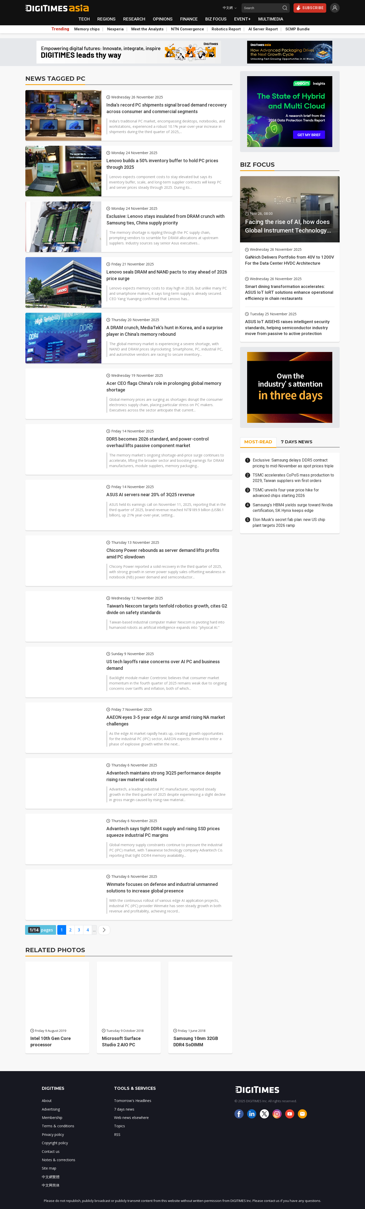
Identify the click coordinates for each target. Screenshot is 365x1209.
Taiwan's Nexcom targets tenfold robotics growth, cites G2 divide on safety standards (166, 609)
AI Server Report (263, 29)
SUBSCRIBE (310, 7)
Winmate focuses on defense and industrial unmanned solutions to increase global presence (162, 887)
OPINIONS (163, 19)
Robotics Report (226, 29)
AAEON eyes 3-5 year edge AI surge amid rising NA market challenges (165, 720)
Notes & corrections (58, 1159)
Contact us (51, 1151)
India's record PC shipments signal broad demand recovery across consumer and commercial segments (166, 108)
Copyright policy (55, 1142)
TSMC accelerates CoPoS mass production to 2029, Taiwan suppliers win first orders (293, 478)
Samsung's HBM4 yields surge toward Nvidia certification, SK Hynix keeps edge (293, 508)
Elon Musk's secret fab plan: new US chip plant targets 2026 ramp (289, 522)
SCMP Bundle (297, 29)
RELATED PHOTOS (55, 950)
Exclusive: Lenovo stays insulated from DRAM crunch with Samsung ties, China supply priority (165, 219)
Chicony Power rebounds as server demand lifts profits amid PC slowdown (162, 553)
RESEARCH (134, 19)
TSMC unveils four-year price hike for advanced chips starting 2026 (286, 493)
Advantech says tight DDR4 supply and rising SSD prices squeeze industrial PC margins (163, 832)
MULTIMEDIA (270, 19)
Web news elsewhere (131, 1117)
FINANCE (189, 19)
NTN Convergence (187, 29)
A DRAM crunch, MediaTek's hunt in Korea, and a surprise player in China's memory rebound (164, 331)
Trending (60, 29)
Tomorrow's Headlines (132, 1100)
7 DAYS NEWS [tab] (296, 441)
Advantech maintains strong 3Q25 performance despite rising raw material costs (163, 776)
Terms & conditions (58, 1125)
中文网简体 (51, 1185)
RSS (117, 1134)
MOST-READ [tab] (258, 441)
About (47, 1100)
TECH (84, 19)
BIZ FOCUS (216, 19)
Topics (119, 1125)
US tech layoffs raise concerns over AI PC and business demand (163, 665)
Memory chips (87, 29)
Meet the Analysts (147, 29)
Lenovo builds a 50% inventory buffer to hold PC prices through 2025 (162, 164)
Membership (52, 1117)
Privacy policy (53, 1134)
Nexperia (115, 29)
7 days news (124, 1109)
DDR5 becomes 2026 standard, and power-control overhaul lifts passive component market (157, 442)
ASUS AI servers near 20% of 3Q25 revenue (150, 494)
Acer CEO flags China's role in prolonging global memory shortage (163, 386)
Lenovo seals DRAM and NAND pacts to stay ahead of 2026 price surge (166, 275)
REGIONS (106, 19)
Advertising (51, 1109)
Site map (49, 1168)
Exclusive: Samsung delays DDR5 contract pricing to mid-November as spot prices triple (293, 463)
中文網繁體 (51, 1176)
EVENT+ (242, 19)
